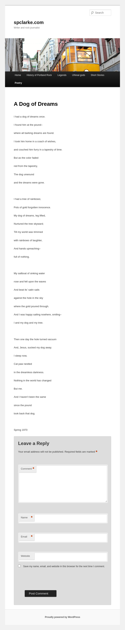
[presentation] (47, 578)
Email (27, 537)
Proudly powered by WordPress (62, 617)
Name (27, 518)
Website (25, 555)
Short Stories (97, 75)
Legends (61, 75)
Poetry (18, 83)
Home (18, 75)
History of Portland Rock (39, 75)
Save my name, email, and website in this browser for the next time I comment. (64, 566)
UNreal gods (78, 75)
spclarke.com (29, 22)
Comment (27, 469)
